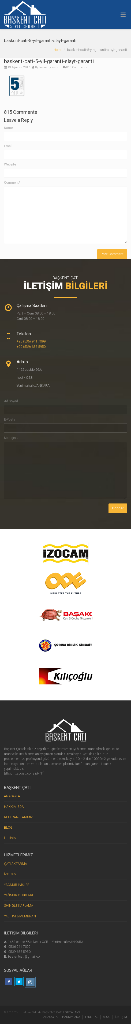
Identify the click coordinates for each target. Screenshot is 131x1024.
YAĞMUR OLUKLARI (18, 895)
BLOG (8, 827)
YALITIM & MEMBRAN (20, 916)
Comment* (12, 182)
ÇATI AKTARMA (15, 864)
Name (8, 128)
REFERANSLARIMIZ (18, 817)
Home (58, 50)
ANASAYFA (12, 796)
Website (10, 164)
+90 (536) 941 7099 (31, 341)
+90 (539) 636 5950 (31, 347)
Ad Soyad (11, 401)
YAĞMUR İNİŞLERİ (17, 885)
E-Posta (9, 419)
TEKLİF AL (91, 1017)
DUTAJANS (72, 1012)
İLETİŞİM (10, 838)
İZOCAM (10, 874)
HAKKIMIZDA (14, 807)
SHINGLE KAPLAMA (18, 906)
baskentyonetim (49, 67)
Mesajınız (11, 438)
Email (8, 146)
